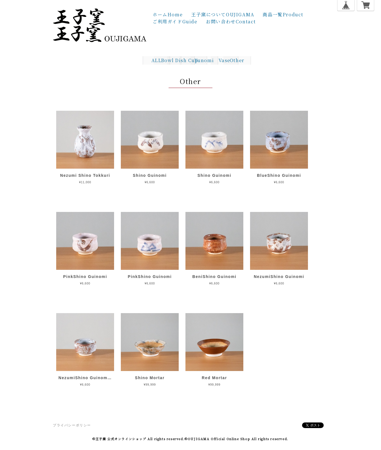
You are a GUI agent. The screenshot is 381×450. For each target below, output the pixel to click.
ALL (105, 60)
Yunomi (219, 60)
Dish (161, 60)
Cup (190, 60)
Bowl (133, 60)
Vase (247, 60)
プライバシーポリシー (72, 425)
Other (276, 60)
